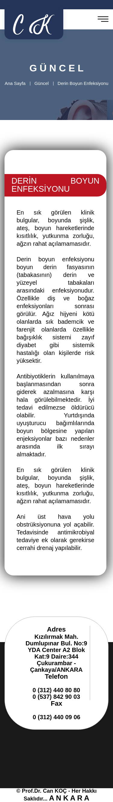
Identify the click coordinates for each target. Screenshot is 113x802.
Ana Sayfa (15, 83)
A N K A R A (69, 798)
